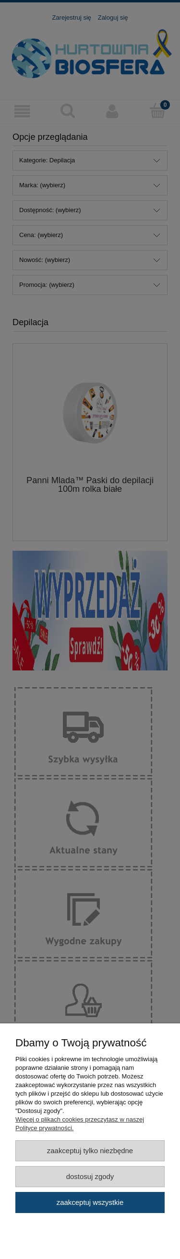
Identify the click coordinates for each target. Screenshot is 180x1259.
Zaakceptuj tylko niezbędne (90, 1150)
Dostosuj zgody (90, 1176)
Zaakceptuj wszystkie (90, 1202)
